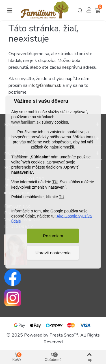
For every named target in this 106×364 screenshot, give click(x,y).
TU (55, 182)
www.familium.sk (25, 122)
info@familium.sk (45, 85)
